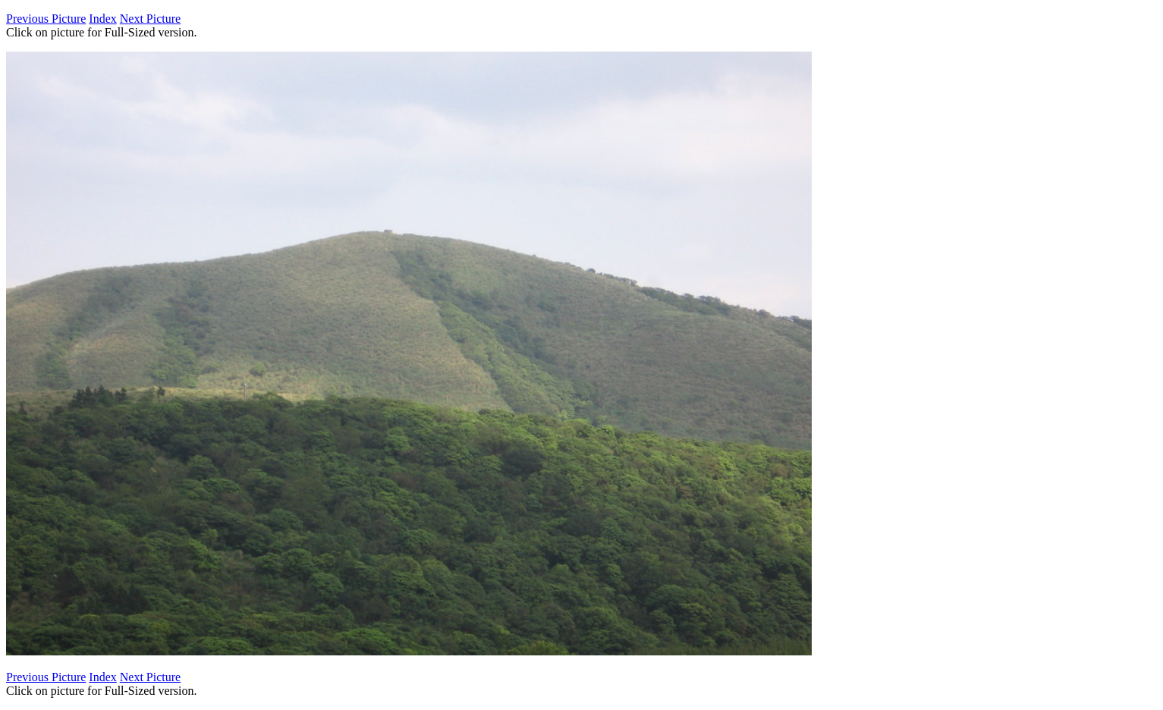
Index (102, 18)
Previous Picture (46, 18)
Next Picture (150, 18)
